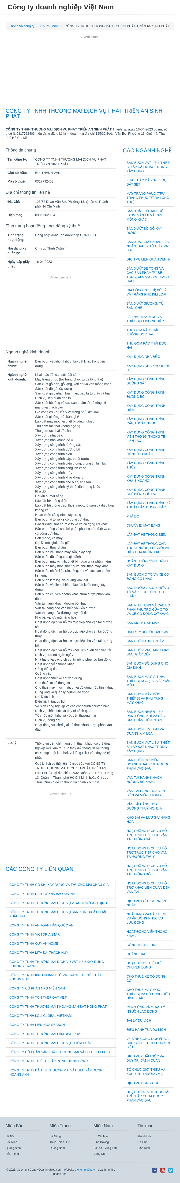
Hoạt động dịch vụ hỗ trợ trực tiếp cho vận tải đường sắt (147, 835)
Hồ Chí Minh (101, 1136)
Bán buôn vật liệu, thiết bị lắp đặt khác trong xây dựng (148, 167)
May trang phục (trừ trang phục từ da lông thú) (148, 198)
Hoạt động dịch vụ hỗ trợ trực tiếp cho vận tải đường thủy (147, 852)
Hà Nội (10, 1136)
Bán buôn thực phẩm (145, 641)
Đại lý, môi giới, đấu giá (147, 632)
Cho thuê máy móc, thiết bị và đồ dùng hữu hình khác (148, 994)
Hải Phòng (12, 1153)
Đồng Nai (99, 1153)
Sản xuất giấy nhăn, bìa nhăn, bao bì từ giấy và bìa (148, 246)
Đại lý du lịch (139, 1020)
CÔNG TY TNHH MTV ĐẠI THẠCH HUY (38, 952)
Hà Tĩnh (142, 1142)
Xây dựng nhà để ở (143, 357)
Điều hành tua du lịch (146, 1030)
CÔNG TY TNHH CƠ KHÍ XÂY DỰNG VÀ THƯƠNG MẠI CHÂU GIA (59, 885)
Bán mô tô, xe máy (143, 623)
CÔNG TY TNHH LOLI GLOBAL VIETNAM (40, 1016)
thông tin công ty (85, 1169)
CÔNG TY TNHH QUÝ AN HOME (33, 943)
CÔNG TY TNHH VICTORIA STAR (34, 934)
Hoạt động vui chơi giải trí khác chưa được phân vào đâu (148, 1096)
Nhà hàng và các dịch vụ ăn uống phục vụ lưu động (146, 918)
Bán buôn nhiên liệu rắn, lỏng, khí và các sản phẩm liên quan (146, 716)
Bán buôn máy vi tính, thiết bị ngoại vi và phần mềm (149, 681)
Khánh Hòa (145, 1136)
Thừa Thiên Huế (60, 1142)
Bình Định (144, 1148)
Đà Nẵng (55, 1136)
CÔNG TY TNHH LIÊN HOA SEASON (37, 1025)
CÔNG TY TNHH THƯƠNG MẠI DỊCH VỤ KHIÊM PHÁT (50, 1043)
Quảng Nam (57, 1148)
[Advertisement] (90, 72)
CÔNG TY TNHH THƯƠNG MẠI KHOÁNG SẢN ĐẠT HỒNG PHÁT (58, 1006)
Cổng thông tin (141, 945)
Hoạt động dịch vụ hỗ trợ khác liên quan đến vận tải (148, 887)
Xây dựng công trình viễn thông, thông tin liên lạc (146, 436)
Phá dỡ (133, 516)
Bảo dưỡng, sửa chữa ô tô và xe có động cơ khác (148, 592)
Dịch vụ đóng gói (142, 1083)
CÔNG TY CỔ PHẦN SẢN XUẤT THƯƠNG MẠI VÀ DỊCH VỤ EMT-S (59, 1052)
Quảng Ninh (13, 1148)
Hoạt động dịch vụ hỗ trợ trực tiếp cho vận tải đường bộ (147, 870)
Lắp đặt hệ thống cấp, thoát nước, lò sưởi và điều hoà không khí (148, 548)
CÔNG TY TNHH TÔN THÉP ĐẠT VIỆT (38, 997)
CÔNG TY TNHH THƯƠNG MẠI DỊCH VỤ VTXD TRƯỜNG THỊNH (58, 903)
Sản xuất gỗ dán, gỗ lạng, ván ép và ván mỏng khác (145, 215)
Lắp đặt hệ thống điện (146, 534)
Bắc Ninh (11, 1142)
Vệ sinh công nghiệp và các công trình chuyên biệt (148, 1043)
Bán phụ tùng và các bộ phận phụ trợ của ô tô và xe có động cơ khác (148, 609)
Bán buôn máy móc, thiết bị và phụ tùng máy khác (145, 698)
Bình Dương (101, 1142)
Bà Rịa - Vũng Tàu (105, 1148)
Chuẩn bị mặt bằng (143, 525)
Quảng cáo (136, 954)
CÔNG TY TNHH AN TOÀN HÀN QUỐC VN (41, 925)
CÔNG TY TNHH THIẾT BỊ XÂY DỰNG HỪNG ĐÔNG (48, 1061)
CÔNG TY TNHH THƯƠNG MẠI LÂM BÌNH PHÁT (45, 1034)
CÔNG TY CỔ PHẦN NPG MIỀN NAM (37, 988)
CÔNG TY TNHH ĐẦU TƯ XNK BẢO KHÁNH (42, 894)
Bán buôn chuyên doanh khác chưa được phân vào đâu (148, 764)
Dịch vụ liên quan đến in (149, 259)
